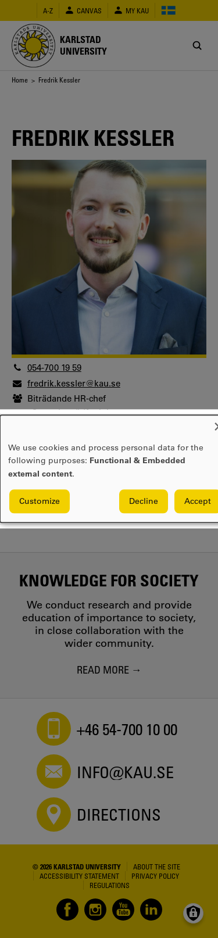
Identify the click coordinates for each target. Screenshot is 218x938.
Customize (39, 501)
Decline (143, 501)
